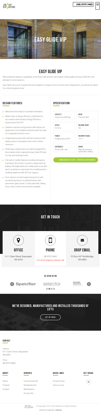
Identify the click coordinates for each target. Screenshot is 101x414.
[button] (12, 284)
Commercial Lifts (31, 381)
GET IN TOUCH (50, 317)
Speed (57, 125)
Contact (6, 389)
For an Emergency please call (50, 260)
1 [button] (47, 289)
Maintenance (29, 389)
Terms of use (58, 385)
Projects (6, 385)
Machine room (83, 125)
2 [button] (49, 289)
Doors (80, 146)
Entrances (59, 146)
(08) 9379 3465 (84, 4)
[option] (25, 284)
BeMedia (58, 410)
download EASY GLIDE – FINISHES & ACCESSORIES (75, 160)
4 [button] (54, 289)
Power (57, 136)
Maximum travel (84, 136)
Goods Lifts (28, 393)
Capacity (58, 114)
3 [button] (51, 289)
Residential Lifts (30, 385)
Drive (80, 114)
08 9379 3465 (50, 256)
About (5, 381)
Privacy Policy (59, 381)
